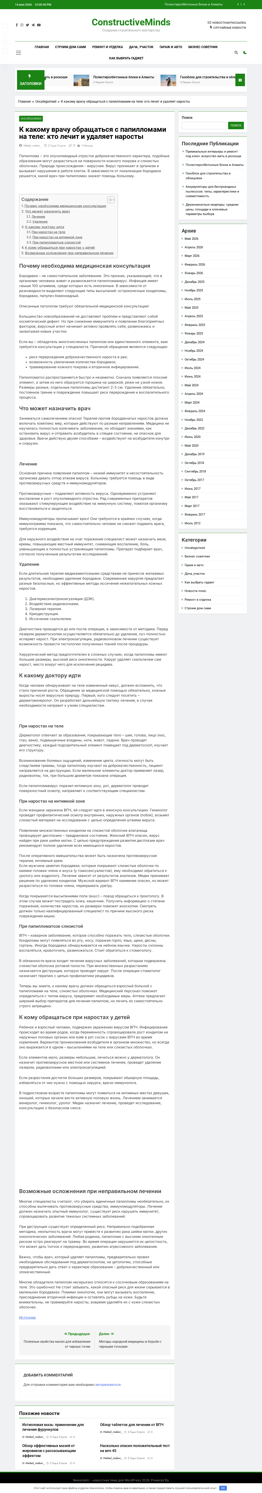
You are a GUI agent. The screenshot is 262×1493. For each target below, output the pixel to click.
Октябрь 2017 (194, 480)
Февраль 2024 (195, 411)
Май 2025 (191, 308)
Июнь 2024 (192, 376)
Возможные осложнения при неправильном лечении (69, 253)
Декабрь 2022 (194, 428)
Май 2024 (191, 385)
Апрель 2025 (194, 316)
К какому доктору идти (44, 227)
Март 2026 (192, 256)
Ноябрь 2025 (194, 290)
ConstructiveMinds (131, 22)
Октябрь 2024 (194, 359)
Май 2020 (191, 446)
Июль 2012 (192, 523)
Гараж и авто (171, 47)
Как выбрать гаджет (126, 58)
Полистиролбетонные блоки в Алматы (194, 4)
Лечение (38, 217)
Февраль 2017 (195, 514)
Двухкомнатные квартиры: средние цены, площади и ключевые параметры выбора (212, 209)
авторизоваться (108, 1385)
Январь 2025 (194, 333)
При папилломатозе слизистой (56, 242)
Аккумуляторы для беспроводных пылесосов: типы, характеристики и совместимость (212, 191)
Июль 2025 (192, 299)
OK (223, 1488)
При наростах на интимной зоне (57, 237)
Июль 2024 (192, 368)
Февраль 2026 (195, 264)
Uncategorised (30, 119)
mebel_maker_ (32, 146)
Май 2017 (191, 497)
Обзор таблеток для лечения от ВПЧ (131, 1425)
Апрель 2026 (194, 247)
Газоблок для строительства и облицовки (221, 77)
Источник (27, 1317)
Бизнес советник (203, 47)
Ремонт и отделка (107, 47)
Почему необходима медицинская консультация (65, 206)
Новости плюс (195, 591)
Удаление (40, 222)
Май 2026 (191, 239)
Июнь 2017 (192, 489)
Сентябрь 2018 (195, 471)
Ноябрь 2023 (194, 420)
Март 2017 (192, 506)
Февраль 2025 (195, 325)
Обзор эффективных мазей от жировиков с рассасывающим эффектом (49, 1451)
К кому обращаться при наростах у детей (60, 248)
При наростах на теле (48, 232)
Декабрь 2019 (194, 454)
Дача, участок (141, 47)
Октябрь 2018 (194, 463)
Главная (42, 47)
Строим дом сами (70, 47)
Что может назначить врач (47, 211)
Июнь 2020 (192, 437)
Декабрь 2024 (194, 342)
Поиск (187, 117)
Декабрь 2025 (194, 282)
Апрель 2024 (194, 394)
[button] (109, 200)
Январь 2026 (194, 273)
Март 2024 (192, 402)
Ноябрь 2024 (194, 351)
